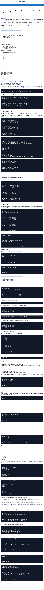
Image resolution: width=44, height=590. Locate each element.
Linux (14, 5)
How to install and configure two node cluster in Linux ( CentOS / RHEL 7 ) (12, 28)
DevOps (22, 5)
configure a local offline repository (33, 86)
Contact (32, 5)
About (31, 588)
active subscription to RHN (20, 86)
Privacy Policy (38, 588)
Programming (27, 5)
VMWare (18, 5)
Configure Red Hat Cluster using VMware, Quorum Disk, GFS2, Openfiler (12, 81)
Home (11, 5)
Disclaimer (41, 588)
